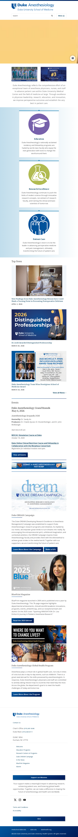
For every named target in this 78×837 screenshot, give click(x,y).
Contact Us (17, 723)
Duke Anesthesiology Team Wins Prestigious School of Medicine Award (35, 385)
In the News (20, 760)
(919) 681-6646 (29, 728)
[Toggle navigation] (61, 15)
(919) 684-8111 (27, 732)
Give (39, 819)
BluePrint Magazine (23, 763)
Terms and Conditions (20, 807)
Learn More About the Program (26, 694)
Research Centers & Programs (26, 753)
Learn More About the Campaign (27, 549)
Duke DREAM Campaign (24, 757)
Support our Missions (39, 777)
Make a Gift (51, 549)
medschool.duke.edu (19, 830)
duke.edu (33, 830)
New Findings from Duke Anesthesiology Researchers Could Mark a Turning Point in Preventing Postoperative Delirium (37, 300)
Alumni (18, 767)
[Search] (52, 15)
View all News (59, 393)
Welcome (19, 747)
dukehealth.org (46, 830)
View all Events (19, 455)
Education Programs (23, 750)
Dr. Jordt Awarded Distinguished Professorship (32, 343)
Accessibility (17, 811)
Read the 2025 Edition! (22, 620)
